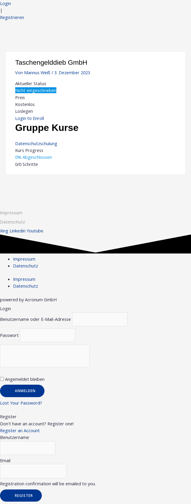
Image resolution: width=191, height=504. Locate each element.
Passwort (9, 335)
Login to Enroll (29, 118)
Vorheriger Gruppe (28, 186)
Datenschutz (25, 266)
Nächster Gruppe (164, 186)
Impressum (11, 212)
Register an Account (20, 430)
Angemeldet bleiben (22, 379)
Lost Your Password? (21, 403)
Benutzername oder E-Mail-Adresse (35, 319)
